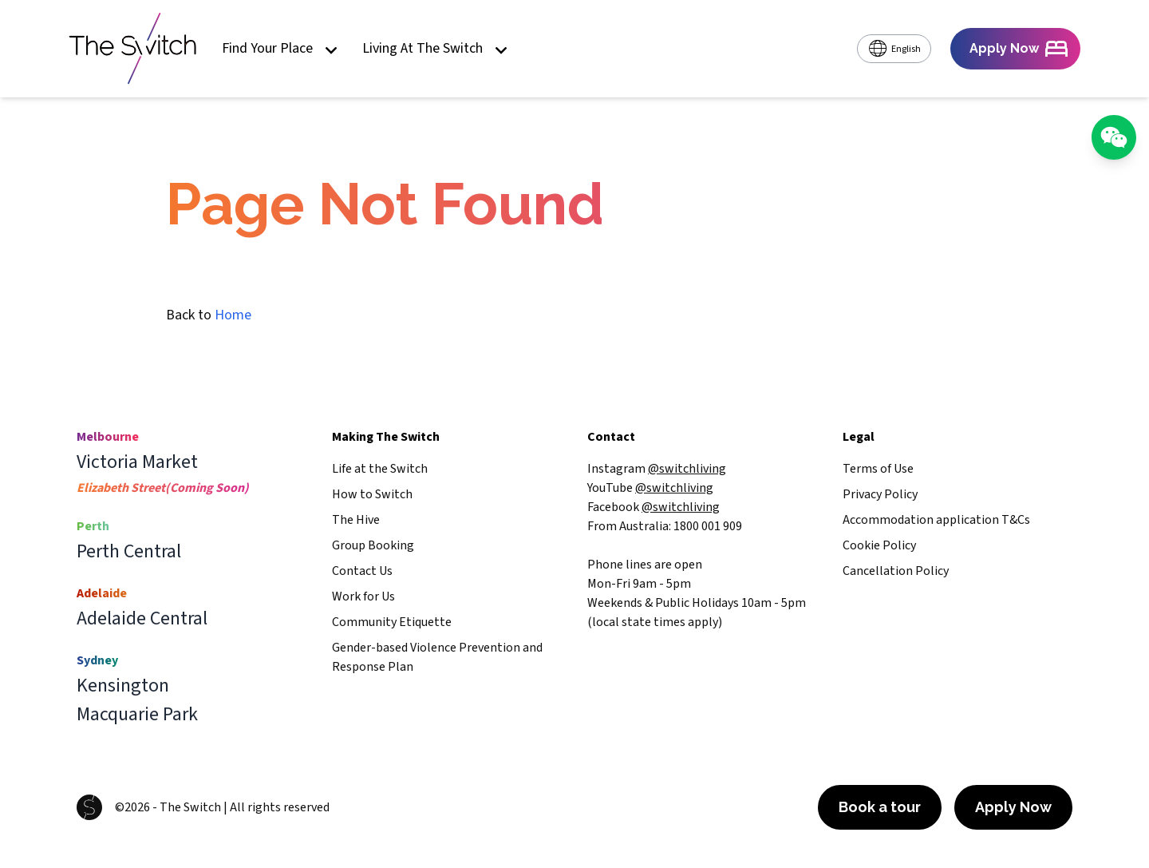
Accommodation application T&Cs (936, 520)
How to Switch (372, 494)
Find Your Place (279, 49)
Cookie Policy (879, 545)
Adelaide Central (142, 619)
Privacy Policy (880, 494)
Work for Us (363, 596)
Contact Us (362, 571)
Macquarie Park (137, 714)
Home (233, 315)
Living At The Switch (434, 49)
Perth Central (129, 552)
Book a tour (880, 807)
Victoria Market (137, 462)
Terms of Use (878, 469)
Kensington (123, 686)
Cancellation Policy (896, 571)
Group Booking (373, 545)
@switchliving (687, 469)
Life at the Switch (380, 469)
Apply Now (1013, 807)
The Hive (356, 520)
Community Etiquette (392, 622)
